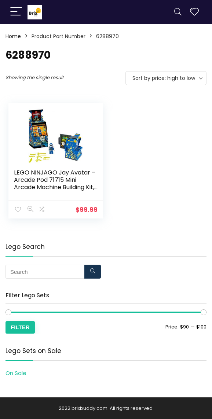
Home (13, 36)
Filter (20, 327)
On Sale (16, 372)
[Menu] (16, 12)
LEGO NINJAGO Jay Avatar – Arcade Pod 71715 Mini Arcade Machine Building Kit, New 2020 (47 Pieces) (54, 183)
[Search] (178, 12)
